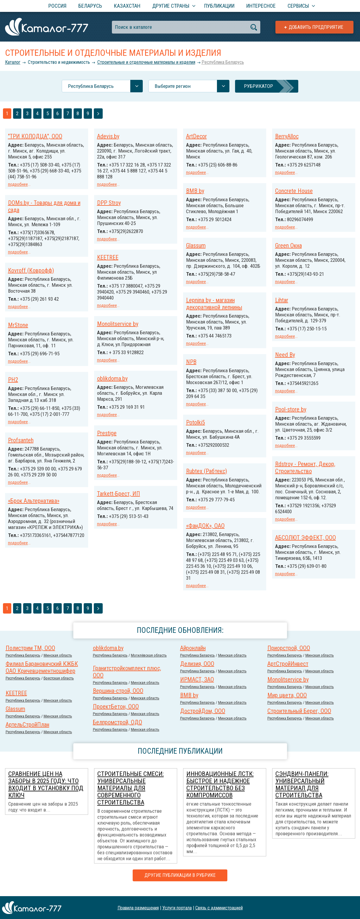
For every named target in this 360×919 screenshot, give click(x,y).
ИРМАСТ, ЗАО (197, 685)
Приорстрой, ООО (288, 653)
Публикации (219, 6)
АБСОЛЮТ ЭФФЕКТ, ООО (127, 544)
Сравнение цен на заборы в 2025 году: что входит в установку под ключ (45, 790)
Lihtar (192, 304)
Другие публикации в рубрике (180, 881)
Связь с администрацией (219, 907)
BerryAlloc (287, 136)
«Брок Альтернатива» (33, 514)
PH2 (13, 382)
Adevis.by (108, 136)
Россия (57, 6)
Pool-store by (201, 412)
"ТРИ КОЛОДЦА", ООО (35, 136)
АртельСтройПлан (27, 730)
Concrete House (294, 190)
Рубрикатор (258, 86)
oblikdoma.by (112, 376)
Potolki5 (284, 419)
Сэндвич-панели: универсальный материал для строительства (302, 790)
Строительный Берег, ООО (299, 716)
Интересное (261, 6)
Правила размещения (138, 907)
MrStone (18, 328)
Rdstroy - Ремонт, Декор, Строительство (305, 471)
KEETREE (107, 256)
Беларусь (90, 6)
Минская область (58, 661)
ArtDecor (196, 136)
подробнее (18, 184)
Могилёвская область (149, 661)
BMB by (195, 190)
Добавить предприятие (316, 27)
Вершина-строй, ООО (118, 696)
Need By (196, 358)
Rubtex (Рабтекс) (206, 472)
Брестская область (59, 684)
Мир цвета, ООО (287, 701)
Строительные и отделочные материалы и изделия (146, 62)
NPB (280, 359)
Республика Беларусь (223, 62)
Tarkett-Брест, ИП (118, 490)
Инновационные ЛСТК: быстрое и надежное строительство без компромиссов (220, 790)
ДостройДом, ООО (202, 716)
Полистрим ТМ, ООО (30, 653)
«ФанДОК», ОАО (205, 532)
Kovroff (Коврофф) (31, 274)
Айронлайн (193, 653)
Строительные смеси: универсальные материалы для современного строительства (130, 794)
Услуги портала (177, 907)
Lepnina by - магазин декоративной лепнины (303, 302)
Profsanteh (21, 448)
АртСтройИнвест (287, 669)
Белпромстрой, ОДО (117, 728)
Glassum (196, 244)
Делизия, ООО (197, 669)
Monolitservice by (117, 322)
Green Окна (288, 244)
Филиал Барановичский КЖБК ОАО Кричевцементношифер (42, 673)
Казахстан (127, 6)
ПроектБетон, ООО (116, 712)
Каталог (12, 62)
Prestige (107, 430)
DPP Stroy (109, 202)
